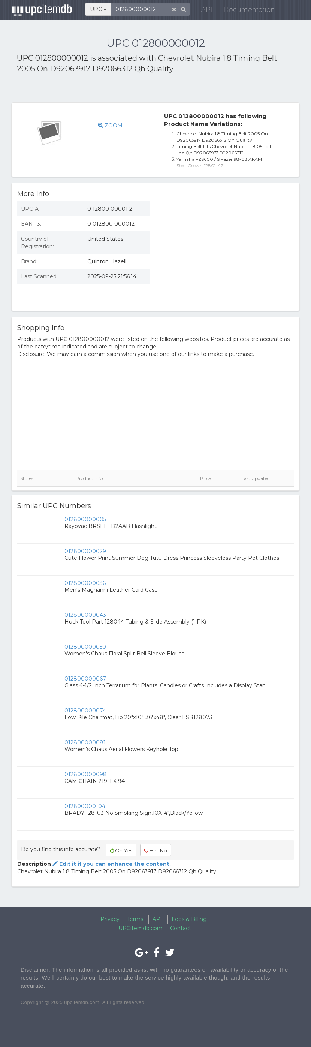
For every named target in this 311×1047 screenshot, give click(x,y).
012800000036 (85, 583)
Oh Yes (121, 851)
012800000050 (85, 647)
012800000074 (85, 710)
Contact (180, 928)
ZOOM (110, 125)
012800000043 (85, 615)
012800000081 (85, 742)
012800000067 (85, 678)
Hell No (155, 851)
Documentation (245, 11)
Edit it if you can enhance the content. (111, 864)
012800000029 (85, 551)
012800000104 (84, 806)
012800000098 (85, 774)
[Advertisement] (104, 89)
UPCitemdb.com (140, 928)
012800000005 (85, 519)
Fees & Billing (189, 919)
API (202, 11)
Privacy (110, 919)
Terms (135, 919)
